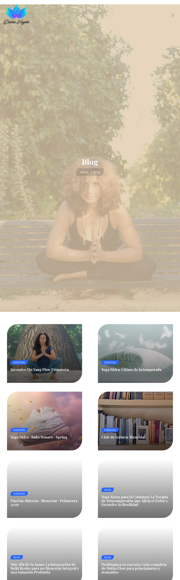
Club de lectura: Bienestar (123, 437)
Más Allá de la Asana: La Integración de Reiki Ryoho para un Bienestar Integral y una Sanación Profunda (45, 568)
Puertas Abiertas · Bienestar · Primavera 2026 (44, 502)
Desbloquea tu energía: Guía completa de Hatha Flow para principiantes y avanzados (133, 568)
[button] (173, 15)
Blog (107, 489)
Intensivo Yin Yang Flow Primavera (40, 369)
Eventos (19, 362)
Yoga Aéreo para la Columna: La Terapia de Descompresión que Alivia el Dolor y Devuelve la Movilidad (134, 500)
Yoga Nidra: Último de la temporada (131, 369)
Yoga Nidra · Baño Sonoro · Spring (39, 437)
